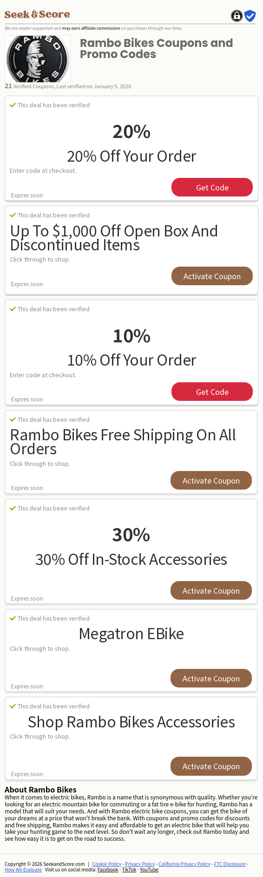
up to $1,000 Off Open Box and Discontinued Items (114, 237)
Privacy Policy (140, 863)
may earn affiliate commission (91, 28)
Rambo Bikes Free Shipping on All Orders (123, 441)
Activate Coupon (212, 275)
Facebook (108, 869)
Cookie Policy (107, 863)
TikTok (129, 869)
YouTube (149, 869)
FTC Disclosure (230, 863)
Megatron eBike (131, 633)
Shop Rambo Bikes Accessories (131, 721)
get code (212, 187)
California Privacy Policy (184, 863)
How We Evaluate (23, 869)
